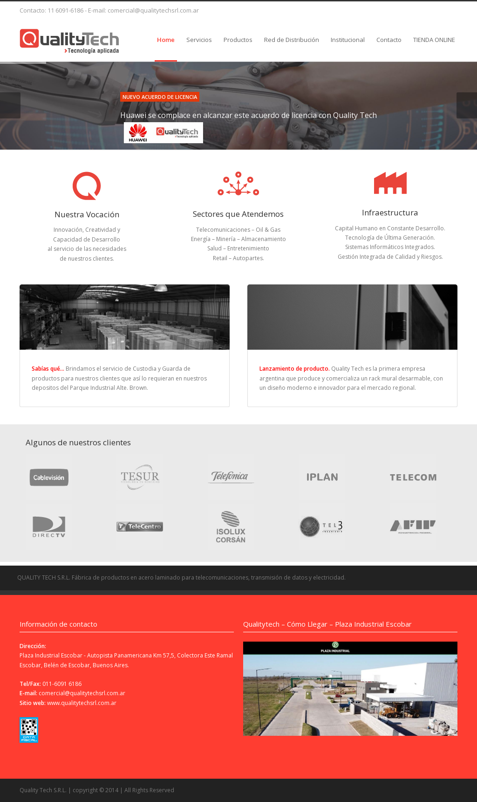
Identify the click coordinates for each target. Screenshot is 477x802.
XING (417, 9)
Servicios (199, 39)
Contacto (389, 39)
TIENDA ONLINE (434, 39)
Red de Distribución (291, 39)
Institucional (348, 39)
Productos (238, 39)
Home (166, 39)
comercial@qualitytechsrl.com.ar (82, 693)
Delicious (337, 9)
